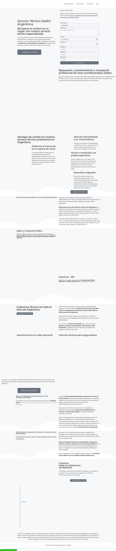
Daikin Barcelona (69, 4)
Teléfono (63, 52)
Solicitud (63, 28)
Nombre (63, 47)
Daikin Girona (80, 4)
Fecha (62, 37)
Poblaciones (90, 4)
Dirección (63, 57)
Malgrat (23, 502)
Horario (62, 42)
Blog (97, 4)
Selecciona (63, 23)
